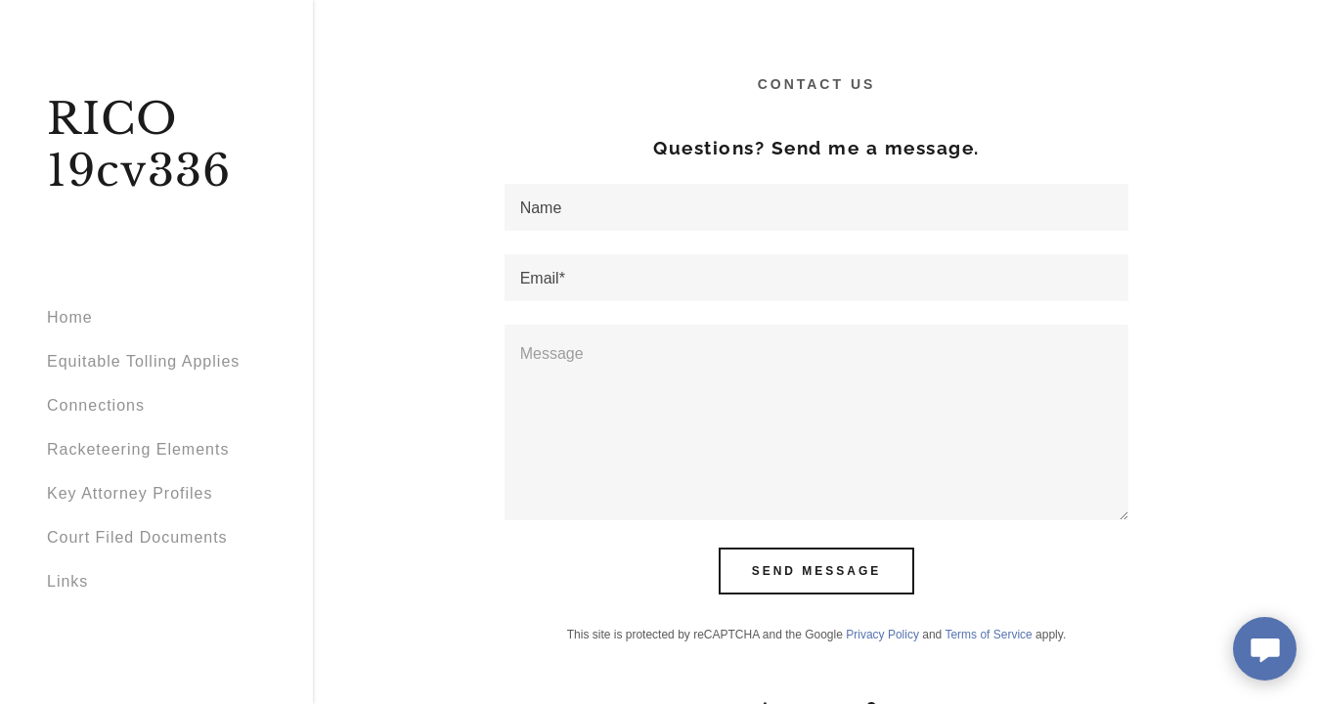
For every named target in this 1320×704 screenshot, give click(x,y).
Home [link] (70, 317)
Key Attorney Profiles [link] (130, 493)
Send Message (817, 571)
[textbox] (817, 207)
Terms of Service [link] (988, 634)
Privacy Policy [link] (882, 634)
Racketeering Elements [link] (138, 449)
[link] (156, 180)
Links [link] (67, 581)
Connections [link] (96, 405)
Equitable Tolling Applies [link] (143, 361)
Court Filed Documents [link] (137, 537)
